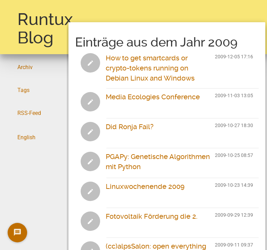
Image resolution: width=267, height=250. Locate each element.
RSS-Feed (29, 113)
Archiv (25, 67)
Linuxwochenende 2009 (145, 186)
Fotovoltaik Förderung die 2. (151, 216)
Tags (23, 90)
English (26, 137)
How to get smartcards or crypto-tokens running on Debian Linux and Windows (150, 68)
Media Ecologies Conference (153, 97)
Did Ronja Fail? (130, 127)
